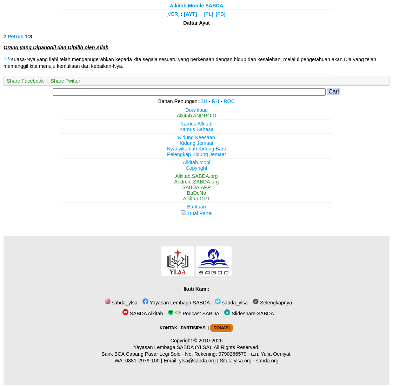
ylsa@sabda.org (197, 360)
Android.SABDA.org (196, 182)
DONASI (221, 327)
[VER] (173, 14)
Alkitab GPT (196, 198)
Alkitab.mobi (196, 162)
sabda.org (267, 360)
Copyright (196, 168)
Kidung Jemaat (196, 143)
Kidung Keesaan (196, 137)
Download (196, 110)
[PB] (220, 14)
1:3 (7, 59)
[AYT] (190, 14)
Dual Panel (196, 213)
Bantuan (196, 206)
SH (203, 101)
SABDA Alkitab (142, 313)
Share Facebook (25, 81)
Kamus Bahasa (196, 129)
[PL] (208, 14)
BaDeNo (196, 193)
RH (215, 101)
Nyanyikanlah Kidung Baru (196, 148)
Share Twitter (65, 81)
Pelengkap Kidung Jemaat (196, 154)
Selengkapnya (272, 302)
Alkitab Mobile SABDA (197, 5)
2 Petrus (14, 36)
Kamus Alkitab (196, 124)
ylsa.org (242, 360)
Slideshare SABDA (249, 313)
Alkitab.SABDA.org (196, 176)
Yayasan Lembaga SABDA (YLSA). (173, 347)
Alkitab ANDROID (197, 115)
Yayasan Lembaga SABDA (176, 302)
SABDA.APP (196, 187)
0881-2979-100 (142, 360)
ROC (229, 101)
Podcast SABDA (193, 313)
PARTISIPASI (193, 327)
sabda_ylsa (121, 302)
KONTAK (168, 327)
